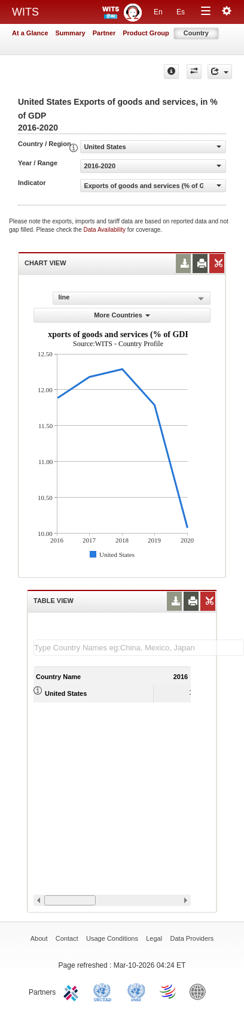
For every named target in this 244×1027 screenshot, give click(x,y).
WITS (25, 12)
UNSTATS (136, 991)
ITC (73, 991)
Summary (71, 33)
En (158, 12)
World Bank (200, 991)
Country (196, 33)
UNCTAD (105, 991)
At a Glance (30, 33)
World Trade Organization (169, 991)
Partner (104, 33)
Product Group (146, 33)
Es (180, 12)
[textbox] (138, 648)
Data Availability (105, 229)
